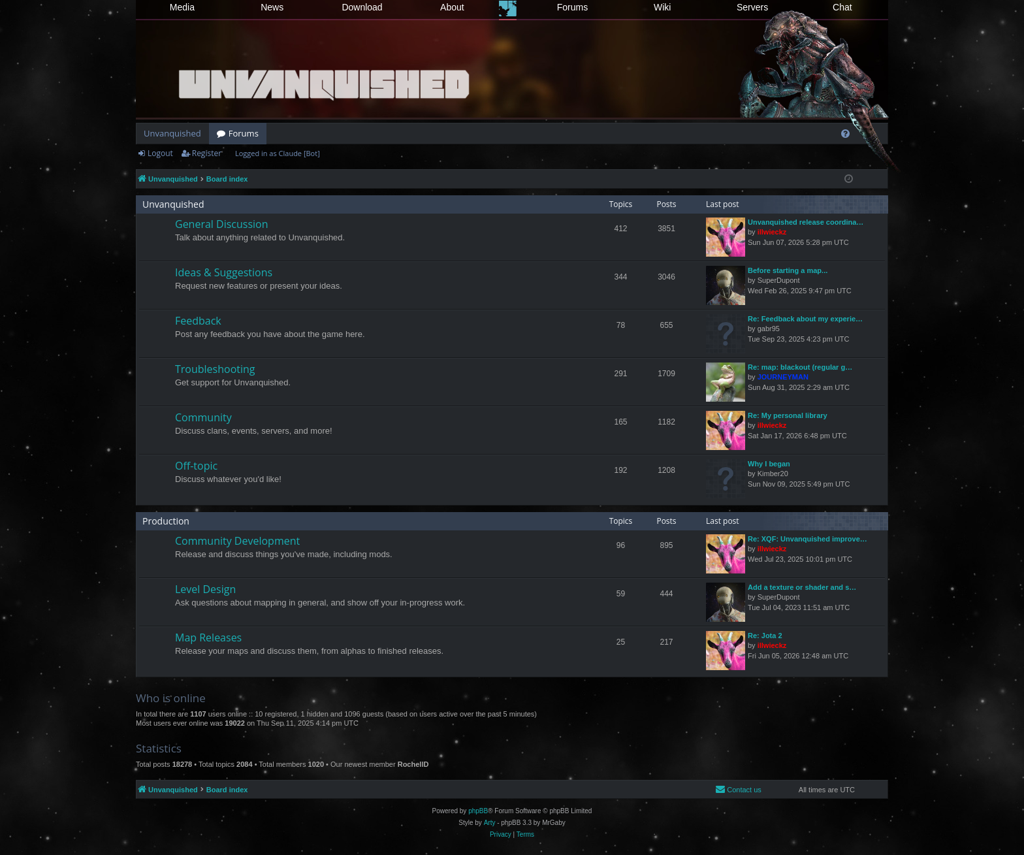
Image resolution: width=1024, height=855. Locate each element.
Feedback (198, 321)
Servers (752, 7)
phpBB (478, 811)
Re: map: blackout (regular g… (800, 367)
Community (203, 417)
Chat (842, 7)
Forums (572, 7)
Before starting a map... (787, 270)
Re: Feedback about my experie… (805, 319)
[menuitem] (845, 133)
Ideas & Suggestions (223, 272)
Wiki (662, 7)
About (452, 7)
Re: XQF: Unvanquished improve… (807, 539)
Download (362, 7)
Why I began (769, 464)
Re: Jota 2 (765, 635)
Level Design (205, 589)
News (272, 7)
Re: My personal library (787, 415)
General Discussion (221, 224)
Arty (490, 822)
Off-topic (196, 466)
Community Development (237, 541)
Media (182, 7)
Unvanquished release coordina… (805, 222)
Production (165, 521)
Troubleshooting (215, 369)
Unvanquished (172, 133)
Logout (160, 153)
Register (206, 153)
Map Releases (208, 637)
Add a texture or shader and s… (802, 587)
